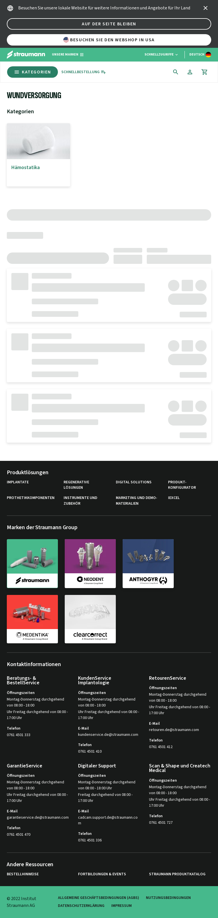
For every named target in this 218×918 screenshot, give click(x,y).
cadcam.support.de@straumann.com (108, 820)
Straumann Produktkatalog (177, 874)
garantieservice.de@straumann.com (38, 817)
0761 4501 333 (18, 735)
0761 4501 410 (90, 751)
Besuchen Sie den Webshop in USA (109, 40)
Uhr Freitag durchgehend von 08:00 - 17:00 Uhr (37, 715)
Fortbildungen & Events (102, 874)
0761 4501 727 (161, 822)
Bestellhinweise (23, 874)
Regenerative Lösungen (76, 485)
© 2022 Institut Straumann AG (21, 902)
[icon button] (205, 8)
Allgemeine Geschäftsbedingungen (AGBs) (98, 898)
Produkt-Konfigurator (182, 485)
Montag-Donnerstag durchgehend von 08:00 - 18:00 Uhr (106, 785)
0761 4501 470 (18, 834)
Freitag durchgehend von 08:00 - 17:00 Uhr (105, 798)
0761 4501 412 (161, 747)
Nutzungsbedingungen (168, 898)
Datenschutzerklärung (81, 906)
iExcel (174, 498)
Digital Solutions (134, 482)
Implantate (18, 482)
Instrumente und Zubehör (80, 500)
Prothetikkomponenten (30, 498)
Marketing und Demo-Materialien (136, 500)
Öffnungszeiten (21, 693)
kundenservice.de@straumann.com (108, 735)
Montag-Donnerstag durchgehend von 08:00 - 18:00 (35, 702)
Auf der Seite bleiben (109, 24)
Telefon (13, 728)
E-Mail (83, 728)
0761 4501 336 (90, 840)
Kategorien (32, 72)
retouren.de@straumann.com (174, 730)
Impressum (121, 906)
